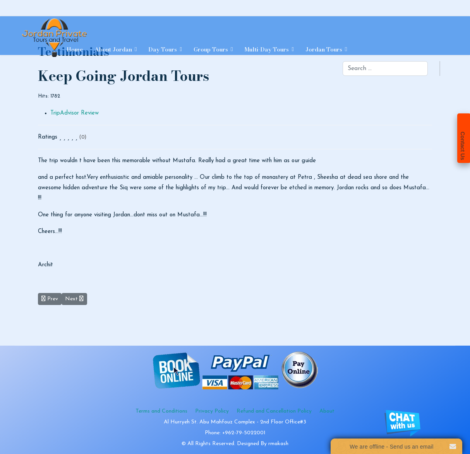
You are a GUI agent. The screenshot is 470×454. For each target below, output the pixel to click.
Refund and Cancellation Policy (274, 411)
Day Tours (162, 49)
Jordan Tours (323, 49)
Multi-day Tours (266, 49)
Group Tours (211, 49)
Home (75, 49)
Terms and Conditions (161, 411)
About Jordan (113, 49)
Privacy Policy (212, 411)
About (326, 411)
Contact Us (463, 146)
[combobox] (385, 68)
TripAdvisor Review (74, 113)
